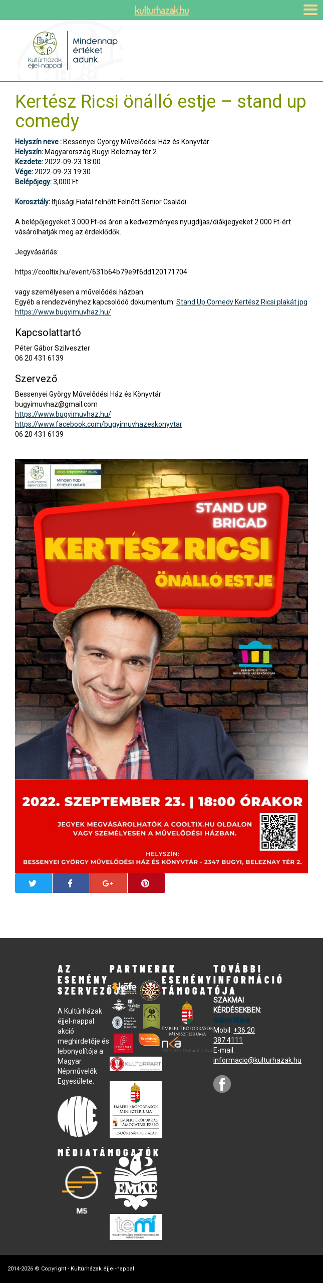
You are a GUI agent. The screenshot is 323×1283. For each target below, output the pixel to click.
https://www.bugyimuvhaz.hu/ (63, 312)
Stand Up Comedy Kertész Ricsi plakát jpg (241, 302)
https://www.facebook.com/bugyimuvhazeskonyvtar (98, 424)
